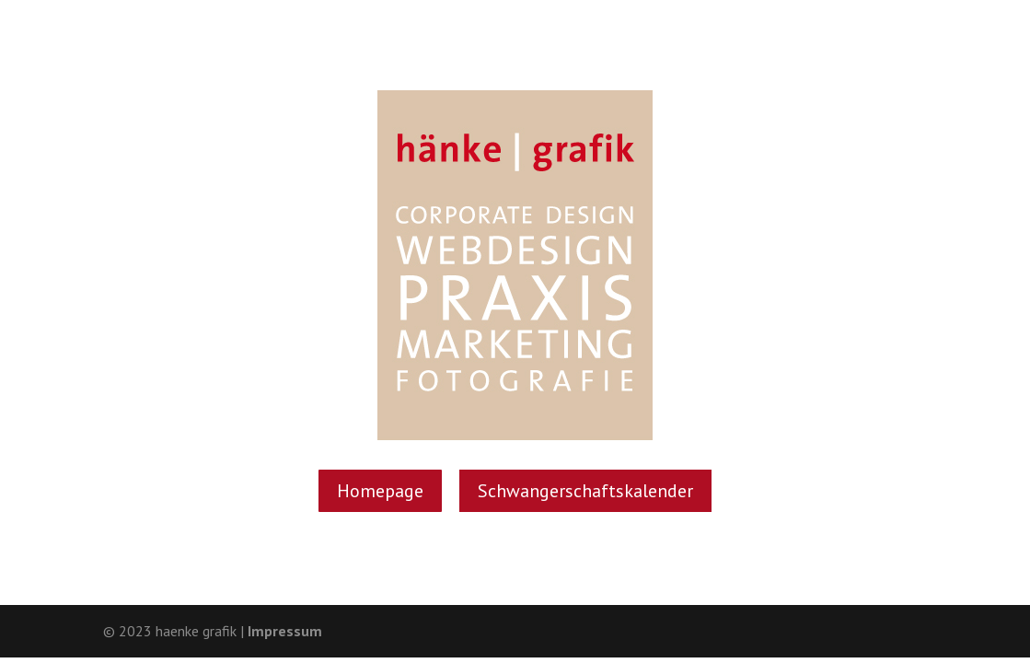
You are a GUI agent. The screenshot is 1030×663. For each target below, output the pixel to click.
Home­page (380, 491)
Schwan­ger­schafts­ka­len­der (585, 491)
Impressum (285, 631)
